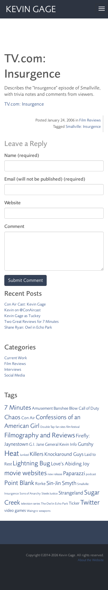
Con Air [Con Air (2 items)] (28, 417)
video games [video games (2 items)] (15, 510)
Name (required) (21, 155)
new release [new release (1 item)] (55, 474)
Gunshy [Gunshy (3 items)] (85, 444)
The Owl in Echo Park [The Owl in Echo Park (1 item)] (54, 503)
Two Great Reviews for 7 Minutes (31, 321)
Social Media (14, 375)
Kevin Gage (31, 9)
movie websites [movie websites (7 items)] (25, 473)
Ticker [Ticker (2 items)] (74, 503)
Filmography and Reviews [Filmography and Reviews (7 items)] (39, 435)
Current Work (15, 358)
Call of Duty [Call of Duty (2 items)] (89, 408)
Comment (14, 226)
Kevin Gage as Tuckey (22, 316)
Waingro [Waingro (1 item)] (32, 511)
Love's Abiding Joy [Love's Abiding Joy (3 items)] (70, 464)
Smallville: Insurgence (83, 126)
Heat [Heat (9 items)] (11, 453)
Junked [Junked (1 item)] (24, 455)
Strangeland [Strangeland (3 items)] (70, 493)
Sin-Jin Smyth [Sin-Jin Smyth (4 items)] (61, 483)
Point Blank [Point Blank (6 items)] (19, 483)
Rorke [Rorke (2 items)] (40, 483)
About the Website (91, 560)
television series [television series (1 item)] (30, 503)
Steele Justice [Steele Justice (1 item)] (49, 493)
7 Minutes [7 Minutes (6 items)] (17, 407)
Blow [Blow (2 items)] (73, 408)
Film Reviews (90, 120)
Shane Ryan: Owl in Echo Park (28, 327)
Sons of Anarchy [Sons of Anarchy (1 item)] (30, 493)
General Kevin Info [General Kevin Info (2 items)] (61, 444)
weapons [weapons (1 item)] (44, 511)
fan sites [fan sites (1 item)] (60, 427)
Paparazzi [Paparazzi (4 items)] (74, 473)
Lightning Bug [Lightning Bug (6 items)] (31, 463)
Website (12, 202)
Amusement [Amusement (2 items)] (42, 408)
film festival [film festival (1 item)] (72, 427)
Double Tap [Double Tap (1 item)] (47, 427)
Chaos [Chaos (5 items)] (12, 417)
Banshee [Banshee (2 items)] (61, 408)
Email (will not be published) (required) (44, 179)
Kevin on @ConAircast (22, 310)
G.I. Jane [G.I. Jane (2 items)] (36, 444)
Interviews (12, 369)
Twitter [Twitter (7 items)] (90, 502)
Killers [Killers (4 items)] (36, 454)
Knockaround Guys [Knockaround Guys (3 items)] (64, 454)
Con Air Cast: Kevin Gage (25, 304)
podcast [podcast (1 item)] (91, 474)
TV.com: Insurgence (24, 104)
